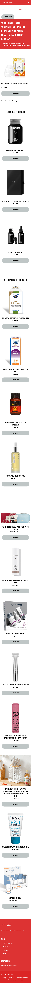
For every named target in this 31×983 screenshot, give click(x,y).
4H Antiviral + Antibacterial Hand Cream (15, 201)
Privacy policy (12, 980)
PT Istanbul (8, 943)
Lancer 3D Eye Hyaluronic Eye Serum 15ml (15, 684)
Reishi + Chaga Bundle (15, 252)
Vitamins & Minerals (15, 83)
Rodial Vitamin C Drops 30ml (15, 476)
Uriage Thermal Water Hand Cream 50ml (15, 847)
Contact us (10, 978)
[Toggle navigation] (3, 9)
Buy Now (15, 93)
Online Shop (8, 17)
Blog (5, 953)
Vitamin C (25, 83)
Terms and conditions (21, 978)
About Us (7, 946)
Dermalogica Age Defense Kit (15, 633)
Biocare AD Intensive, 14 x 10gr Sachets (15, 318)
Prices (6, 950)
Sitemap (20, 980)
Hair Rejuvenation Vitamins (15, 150)
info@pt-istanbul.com (7, 2)
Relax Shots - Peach (15, 898)
